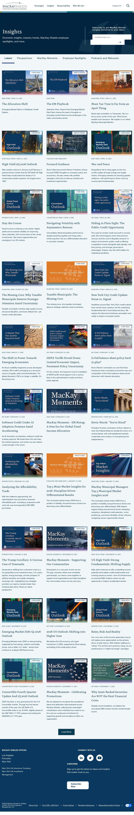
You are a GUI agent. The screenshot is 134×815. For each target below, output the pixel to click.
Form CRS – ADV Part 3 (50, 808)
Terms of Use (33, 808)
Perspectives (24, 58)
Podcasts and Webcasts (105, 58)
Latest (8, 58)
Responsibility (63, 6)
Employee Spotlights (74, 58)
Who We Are (78, 6)
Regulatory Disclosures (86, 808)
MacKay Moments (47, 58)
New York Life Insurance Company (16, 772)
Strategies (39, 6)
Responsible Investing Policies (109, 808)
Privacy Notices (68, 808)
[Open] (128, 5)
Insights (50, 6)
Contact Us (116, 6)
